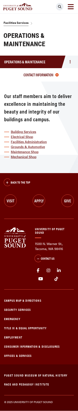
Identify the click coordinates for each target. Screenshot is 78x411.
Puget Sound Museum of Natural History (36, 375)
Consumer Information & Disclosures (32, 346)
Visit (10, 201)
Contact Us (44, 258)
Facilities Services (16, 22)
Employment (13, 337)
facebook (38, 270)
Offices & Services (18, 355)
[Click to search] (59, 6)
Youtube (40, 279)
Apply (39, 201)
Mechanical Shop (23, 156)
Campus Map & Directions (22, 300)
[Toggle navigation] (71, 7)
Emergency (12, 319)
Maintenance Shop (24, 151)
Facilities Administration (29, 141)
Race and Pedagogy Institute (26, 384)
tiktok (56, 279)
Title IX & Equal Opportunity (25, 328)
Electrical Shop (22, 136)
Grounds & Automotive (28, 146)
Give (67, 201)
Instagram (48, 270)
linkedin (59, 270)
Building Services (23, 131)
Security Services (17, 309)
